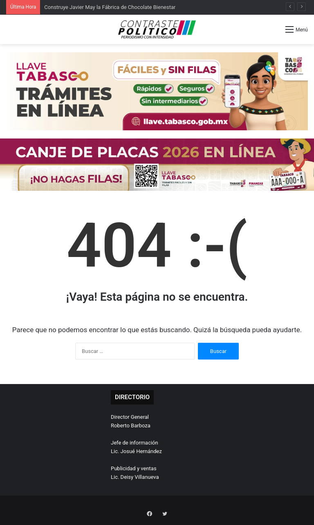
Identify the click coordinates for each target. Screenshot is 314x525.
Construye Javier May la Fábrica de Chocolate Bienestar (109, 7)
